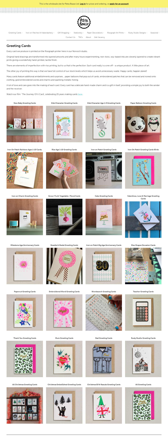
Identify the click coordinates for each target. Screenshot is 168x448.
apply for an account (119, 4)
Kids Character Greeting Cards (64, 122)
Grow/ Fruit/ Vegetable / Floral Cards (64, 215)
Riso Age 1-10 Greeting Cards (64, 169)
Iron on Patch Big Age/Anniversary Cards (104, 264)
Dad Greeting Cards (104, 357)
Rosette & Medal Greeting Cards (64, 264)
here (80, 94)
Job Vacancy (99, 37)
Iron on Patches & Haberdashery (40, 33)
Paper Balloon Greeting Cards (143, 122)
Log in (83, 4)
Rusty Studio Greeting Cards (143, 357)
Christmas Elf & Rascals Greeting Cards (104, 403)
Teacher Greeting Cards (143, 311)
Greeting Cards (16, 33)
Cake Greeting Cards (104, 215)
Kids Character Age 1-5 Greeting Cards (104, 122)
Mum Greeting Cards (64, 357)
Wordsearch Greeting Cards (104, 311)
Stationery (79, 33)
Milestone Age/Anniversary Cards (25, 264)
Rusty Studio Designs (137, 33)
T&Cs (80, 37)
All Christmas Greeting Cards (25, 403)
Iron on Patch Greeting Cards (104, 169)
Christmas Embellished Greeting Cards (64, 403)
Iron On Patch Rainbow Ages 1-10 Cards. (25, 169)
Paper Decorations (95, 33)
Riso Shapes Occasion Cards (143, 264)
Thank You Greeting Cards (25, 357)
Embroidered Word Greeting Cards (64, 311)
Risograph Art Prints (116, 33)
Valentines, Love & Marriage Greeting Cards (143, 216)
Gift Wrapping (64, 33)
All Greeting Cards (143, 403)
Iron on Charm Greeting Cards (25, 215)
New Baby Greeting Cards (25, 122)
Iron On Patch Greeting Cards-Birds (143, 169)
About (88, 37)
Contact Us (70, 37)
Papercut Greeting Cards (25, 311)
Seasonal (155, 33)
